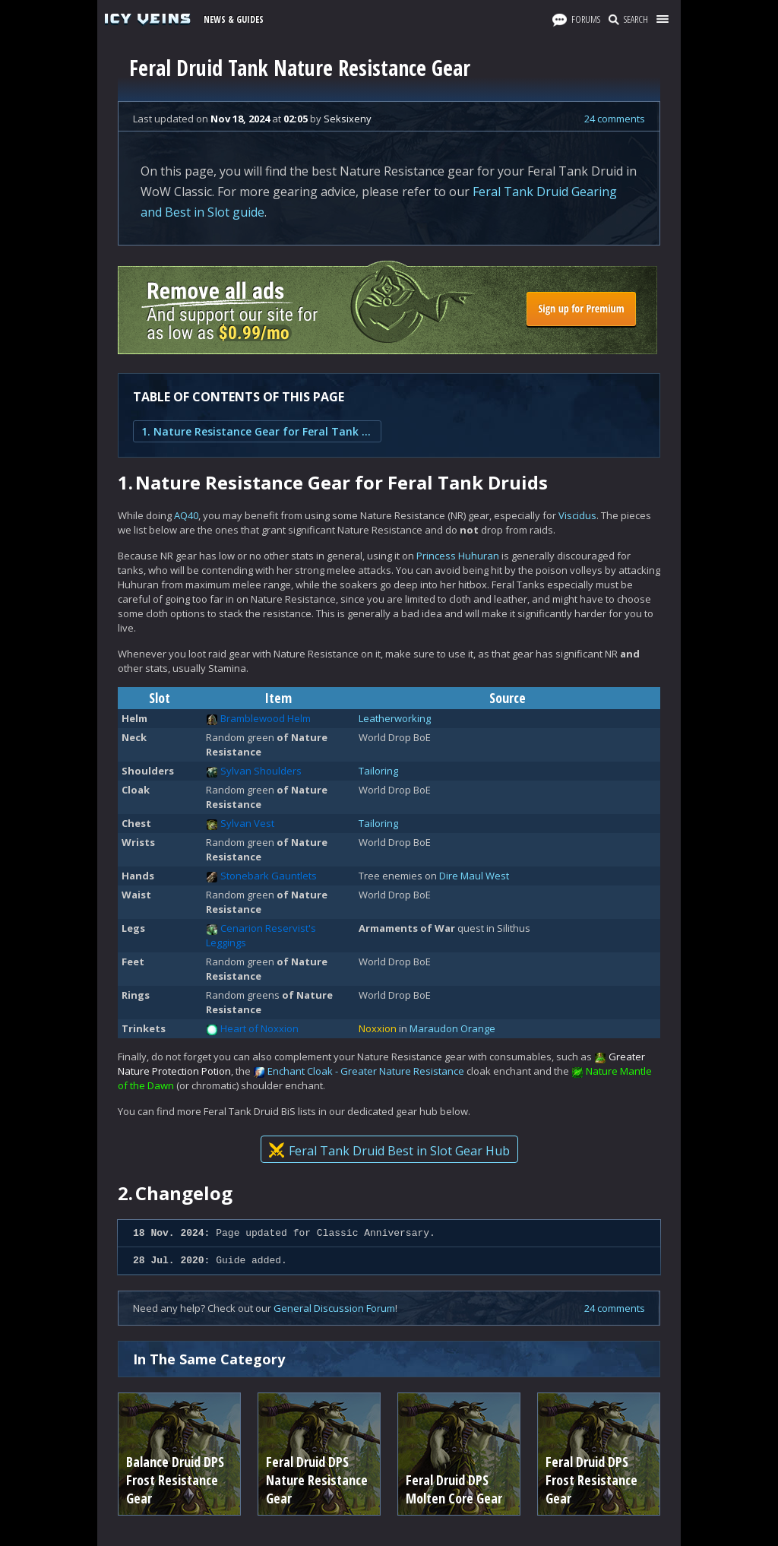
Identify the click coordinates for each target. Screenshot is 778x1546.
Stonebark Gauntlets (268, 875)
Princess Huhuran (457, 555)
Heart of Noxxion (259, 1028)
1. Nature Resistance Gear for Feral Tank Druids (257, 431)
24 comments (614, 118)
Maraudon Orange (452, 1028)
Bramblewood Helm (265, 718)
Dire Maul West (474, 875)
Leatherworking (395, 718)
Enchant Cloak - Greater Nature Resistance (365, 1071)
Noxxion (378, 1028)
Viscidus (577, 515)
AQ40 (186, 515)
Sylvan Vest (247, 823)
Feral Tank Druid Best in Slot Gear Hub (389, 1150)
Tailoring (378, 771)
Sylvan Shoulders (261, 771)
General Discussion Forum (334, 1308)
